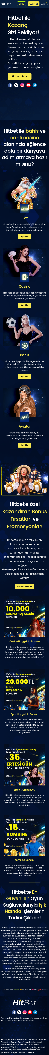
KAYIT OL (33, 3)
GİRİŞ (21, 3)
